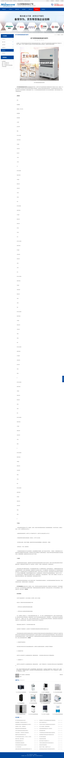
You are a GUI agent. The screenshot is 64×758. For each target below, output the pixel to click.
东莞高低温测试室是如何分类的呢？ (21, 744)
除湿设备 (19, 624)
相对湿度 (29, 573)
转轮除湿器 (37, 562)
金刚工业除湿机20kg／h (43, 722)
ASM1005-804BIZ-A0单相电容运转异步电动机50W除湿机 (47, 724)
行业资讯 (62, 34)
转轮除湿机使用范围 (42, 738)
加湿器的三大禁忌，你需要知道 (20, 726)
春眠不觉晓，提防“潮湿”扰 (19, 738)
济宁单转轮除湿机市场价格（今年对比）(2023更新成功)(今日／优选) (23, 736)
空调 (41, 552)
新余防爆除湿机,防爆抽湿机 (19, 742)
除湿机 (40, 89)
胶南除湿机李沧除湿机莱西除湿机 (20, 728)
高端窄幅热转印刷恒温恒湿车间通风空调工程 (46, 734)
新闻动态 (37, 9)
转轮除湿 (39, 88)
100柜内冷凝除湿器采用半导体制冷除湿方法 (46, 742)
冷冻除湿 (31, 580)
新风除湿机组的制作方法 (19, 740)
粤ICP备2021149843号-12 (39, 755)
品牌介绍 (30, 9)
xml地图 (62, 0)
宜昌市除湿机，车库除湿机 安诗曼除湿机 (22, 732)
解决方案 (17, 9)
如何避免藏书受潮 (42, 730)
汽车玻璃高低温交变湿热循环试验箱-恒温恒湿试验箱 (47, 732)
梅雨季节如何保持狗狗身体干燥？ (20, 734)
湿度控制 (24, 89)
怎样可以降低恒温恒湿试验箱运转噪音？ (21, 730)
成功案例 (23, 9)
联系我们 (43, 9)
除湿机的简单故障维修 (43, 744)
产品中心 (10, 9)
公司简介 (47, 0)
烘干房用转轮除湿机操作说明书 (20, 720)
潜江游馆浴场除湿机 (42, 736)
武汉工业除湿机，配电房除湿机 (25, 674)
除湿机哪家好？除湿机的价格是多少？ (21, 722)
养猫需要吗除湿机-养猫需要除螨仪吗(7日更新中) (23, 724)
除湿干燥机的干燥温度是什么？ (44, 740)
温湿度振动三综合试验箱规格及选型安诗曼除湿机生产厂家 (47, 720)
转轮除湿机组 (19, 562)
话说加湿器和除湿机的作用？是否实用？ (45, 728)
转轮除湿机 (19, 527)
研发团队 (52, 0)
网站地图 (57, 0)
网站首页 (4, 9)
